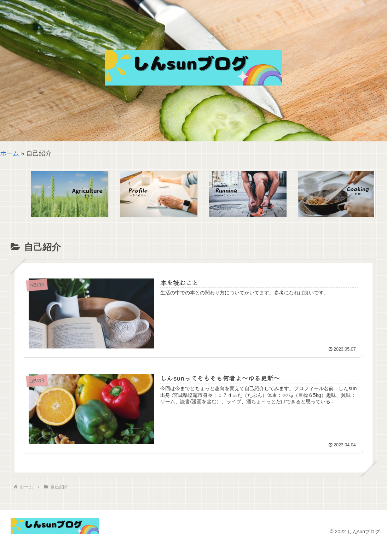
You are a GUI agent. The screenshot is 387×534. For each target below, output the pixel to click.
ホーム (9, 153)
